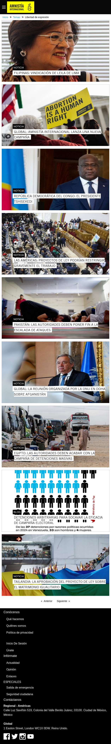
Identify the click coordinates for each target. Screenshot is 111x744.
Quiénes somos (16, 625)
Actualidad (13, 662)
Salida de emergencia (20, 687)
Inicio (5, 17)
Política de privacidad (19, 632)
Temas (16, 17)
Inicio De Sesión (16, 643)
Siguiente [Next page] (62, 601)
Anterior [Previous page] (48, 601)
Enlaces (11, 676)
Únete (10, 650)
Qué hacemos (15, 619)
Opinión (11, 669)
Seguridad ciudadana (19, 694)
